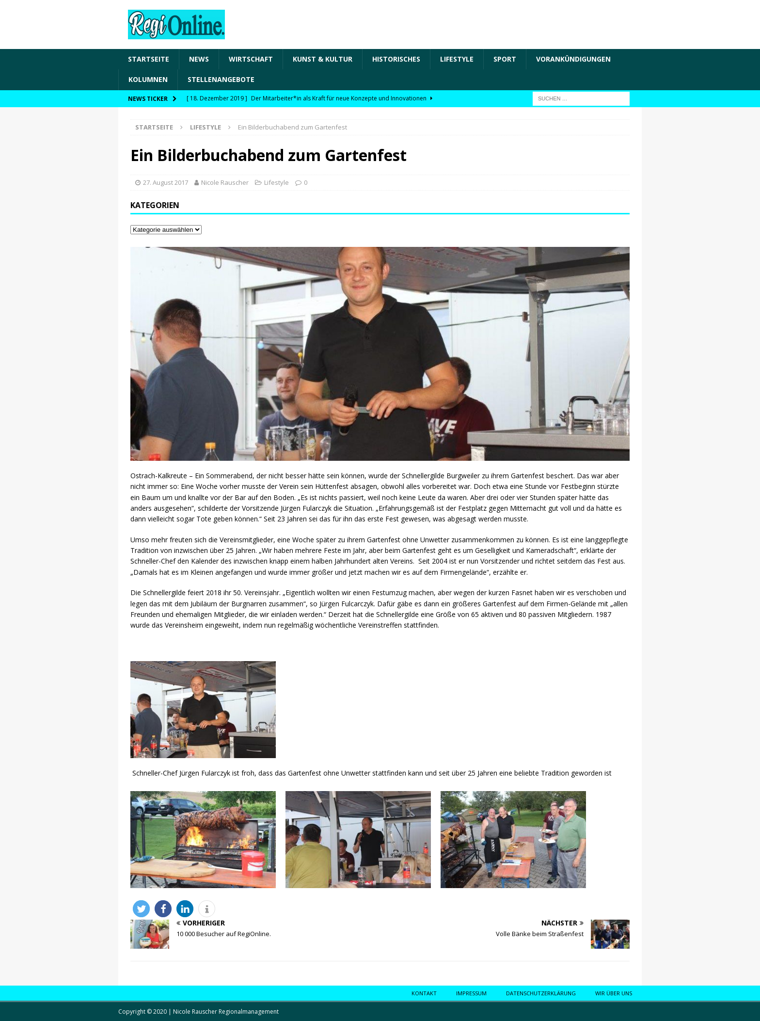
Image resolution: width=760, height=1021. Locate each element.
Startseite (148, 59)
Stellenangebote (221, 79)
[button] (141, 908)
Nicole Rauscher (225, 182)
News (199, 59)
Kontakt (424, 993)
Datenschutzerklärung (541, 993)
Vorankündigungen (573, 59)
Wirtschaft (251, 59)
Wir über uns (613, 993)
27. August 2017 (165, 182)
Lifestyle (457, 59)
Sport (504, 59)
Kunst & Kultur (322, 59)
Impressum (471, 993)
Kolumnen (148, 79)
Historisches (396, 59)
